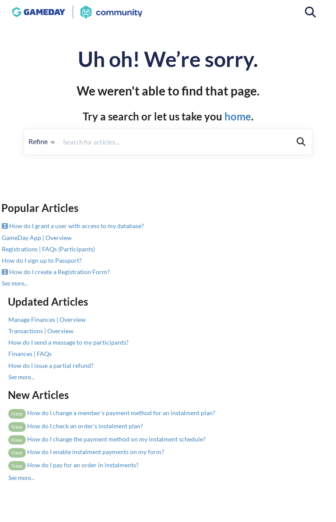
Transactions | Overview (41, 331)
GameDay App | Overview (37, 237)
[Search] (301, 142)
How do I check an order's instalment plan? (75, 426)
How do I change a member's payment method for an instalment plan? (111, 412)
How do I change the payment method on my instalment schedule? (107, 439)
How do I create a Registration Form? (56, 271)
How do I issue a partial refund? (51, 365)
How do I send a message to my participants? (68, 342)
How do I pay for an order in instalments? (73, 465)
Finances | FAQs (30, 353)
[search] (174, 142)
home (237, 116)
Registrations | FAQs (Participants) (48, 249)
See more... (15, 283)
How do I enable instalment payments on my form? (86, 451)
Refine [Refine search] (41, 141)
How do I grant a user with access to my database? (73, 225)
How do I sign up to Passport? (42, 260)
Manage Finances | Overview (47, 319)
